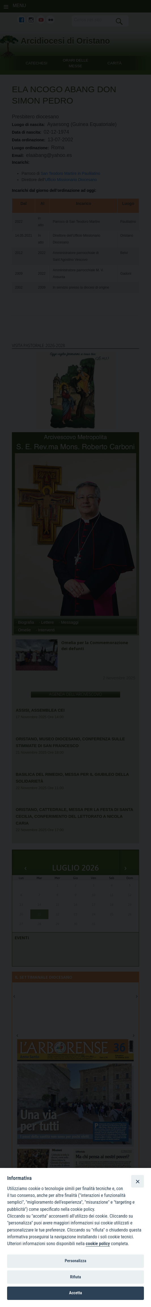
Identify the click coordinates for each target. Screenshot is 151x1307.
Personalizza (75, 1260)
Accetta (75, 1292)
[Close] (137, 1181)
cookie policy (98, 1243)
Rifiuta (75, 1276)
